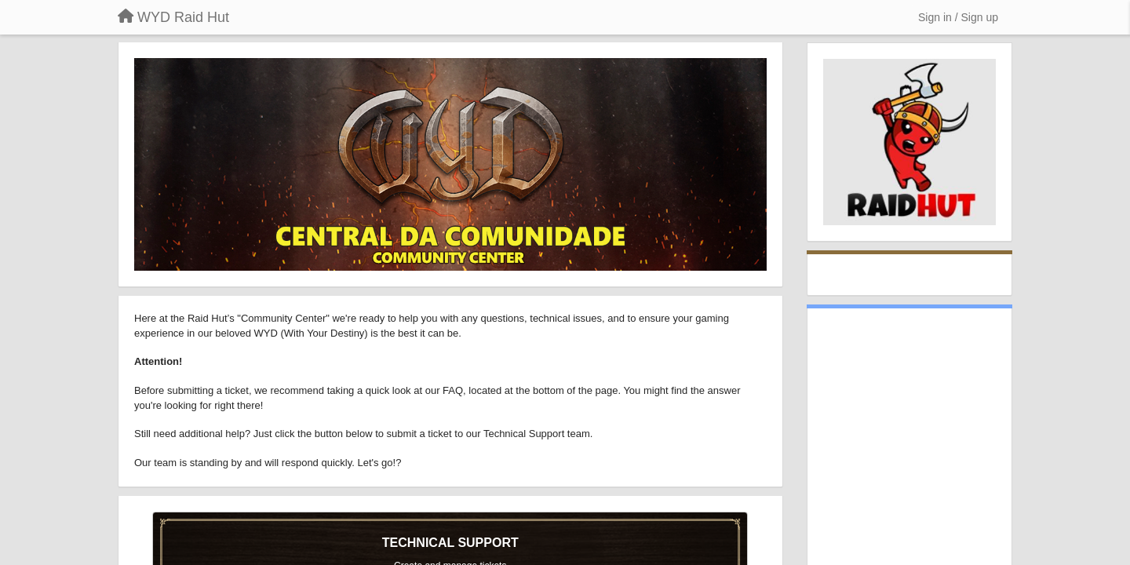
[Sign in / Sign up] (958, 17)
